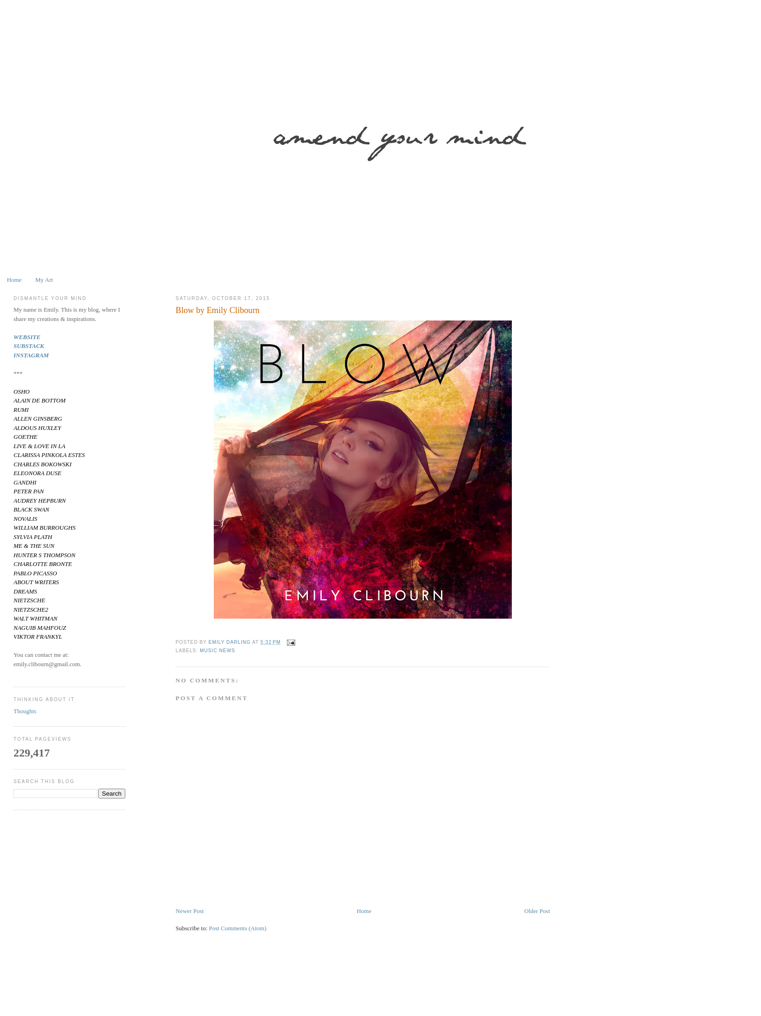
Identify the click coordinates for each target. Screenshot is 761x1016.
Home (14, 279)
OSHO (22, 391)
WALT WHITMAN (35, 618)
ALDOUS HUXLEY (37, 427)
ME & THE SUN (34, 545)
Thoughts (25, 711)
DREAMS (25, 591)
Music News (217, 650)
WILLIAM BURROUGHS (44, 527)
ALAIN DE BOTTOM (40, 400)
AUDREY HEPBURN (40, 500)
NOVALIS (25, 518)
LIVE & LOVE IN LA (39, 446)
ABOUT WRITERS (36, 582)
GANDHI (25, 482)
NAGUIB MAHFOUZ (40, 627)
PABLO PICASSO (35, 573)
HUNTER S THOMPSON (44, 555)
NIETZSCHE (29, 600)
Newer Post (190, 910)
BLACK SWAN (31, 509)
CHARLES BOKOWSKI (43, 464)
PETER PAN (29, 491)
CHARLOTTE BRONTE (43, 563)
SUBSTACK (29, 345)
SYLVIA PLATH (33, 536)
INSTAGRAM (31, 355)
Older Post (537, 910)
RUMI (21, 409)
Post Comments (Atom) (238, 928)
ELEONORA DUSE (37, 473)
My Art (44, 279)
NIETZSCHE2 (31, 609)
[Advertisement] (297, 989)
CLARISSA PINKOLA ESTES (49, 454)
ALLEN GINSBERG (38, 418)
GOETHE (25, 436)
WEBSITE (27, 337)
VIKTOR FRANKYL (38, 636)
